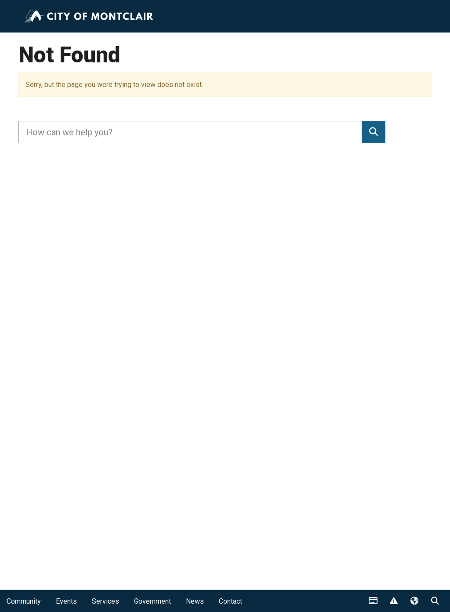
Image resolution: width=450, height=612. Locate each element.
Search (435, 601)
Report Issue (393, 601)
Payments (373, 601)
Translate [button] (414, 601)
